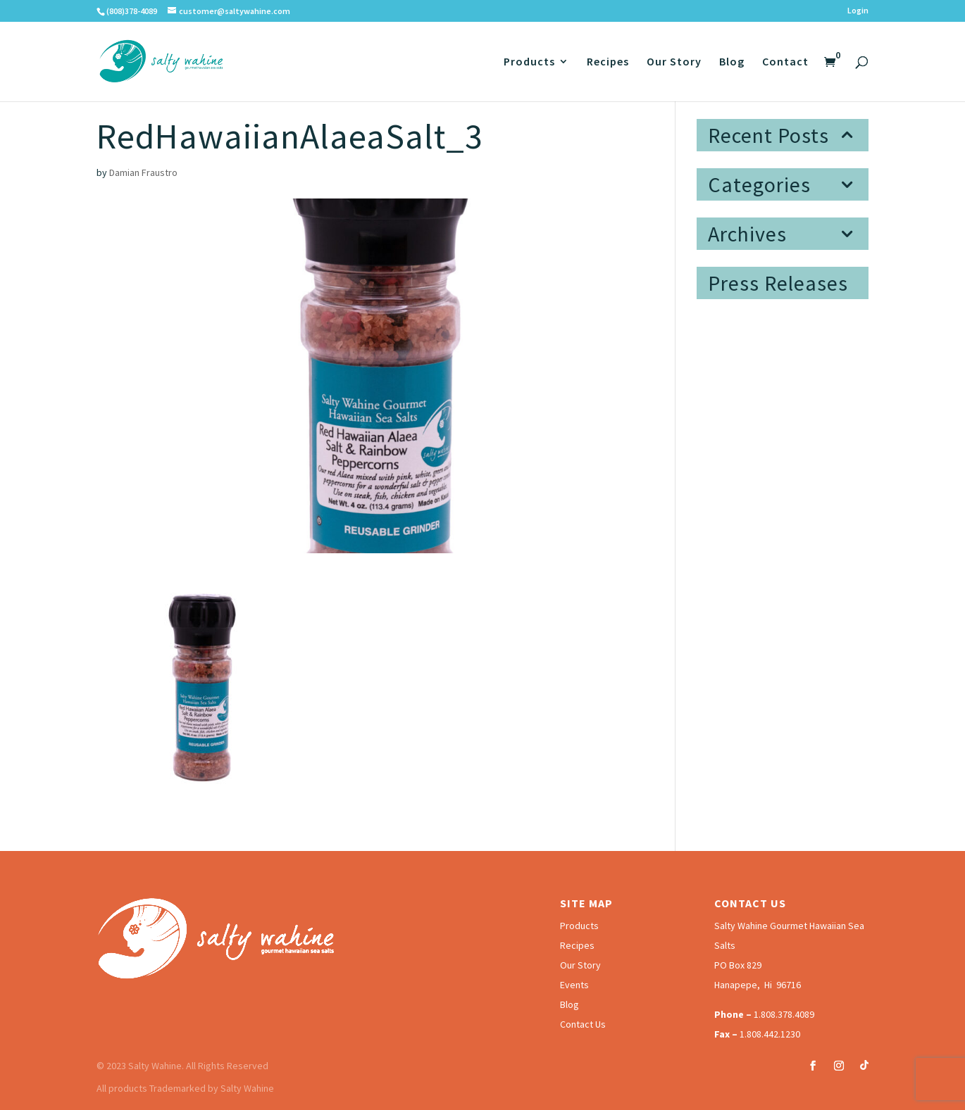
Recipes (608, 62)
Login (857, 10)
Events (574, 984)
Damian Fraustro (143, 172)
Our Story (674, 62)
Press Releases (778, 283)
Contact (785, 62)
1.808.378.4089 (784, 1014)
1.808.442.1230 (770, 1034)
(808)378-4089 (131, 11)
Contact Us (583, 1024)
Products (529, 62)
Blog (732, 62)
